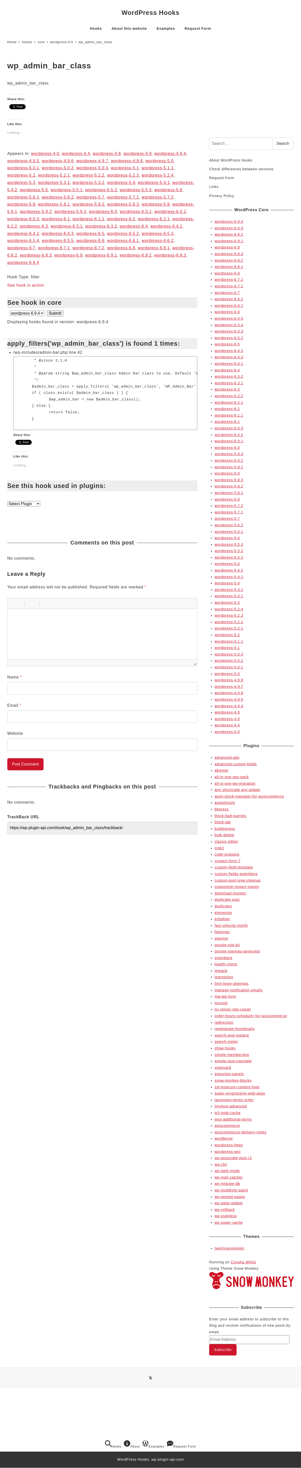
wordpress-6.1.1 (88, 219)
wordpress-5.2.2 (88, 175)
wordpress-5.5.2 (101, 190)
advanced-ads (227, 757)
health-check (226, 964)
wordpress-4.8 (107, 153)
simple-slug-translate (233, 1061)
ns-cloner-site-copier (233, 1009)
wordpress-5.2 (21, 175)
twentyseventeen (230, 1248)
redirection (224, 1022)
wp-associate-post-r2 (233, 1158)
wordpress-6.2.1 (154, 219)
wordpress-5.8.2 (88, 204)
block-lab (223, 822)
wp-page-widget (229, 1203)
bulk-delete (224, 835)
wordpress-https (229, 1145)
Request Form (221, 178)
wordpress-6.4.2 (23, 233)
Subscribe (223, 1350)
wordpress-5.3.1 (54, 182)
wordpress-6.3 (34, 226)
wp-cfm (221, 1164)
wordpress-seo (228, 1152)
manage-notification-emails (239, 990)
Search (283, 143)
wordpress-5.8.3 (123, 204)
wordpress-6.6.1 (123, 240)
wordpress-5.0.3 (92, 168)
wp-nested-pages (230, 1197)
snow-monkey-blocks (233, 1080)
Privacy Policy (221, 196)
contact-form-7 (228, 861)
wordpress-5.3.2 (88, 182)
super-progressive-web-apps (240, 1093)
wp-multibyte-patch (231, 1190)
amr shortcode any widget (237, 790)
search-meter (226, 1042)
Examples (153, 1444)
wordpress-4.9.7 (92, 161)
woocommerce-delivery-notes (241, 1132)
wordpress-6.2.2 (229, 396)
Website (15, 733)
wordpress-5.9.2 (36, 211)
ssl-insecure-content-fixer (237, 1087)
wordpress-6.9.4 (23, 262)
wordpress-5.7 (90, 197)
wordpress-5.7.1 (123, 197)
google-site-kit (227, 945)
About (132, 1444)
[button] (13, 603)
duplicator (223, 906)
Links (213, 187)
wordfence (224, 1138)
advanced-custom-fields (236, 764)
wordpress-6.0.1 (136, 211)
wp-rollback (225, 1210)
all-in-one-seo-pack (232, 777)
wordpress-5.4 (121, 182)
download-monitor (230, 893)
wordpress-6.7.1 (54, 248)
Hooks (113, 1444)
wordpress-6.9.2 (136, 255)
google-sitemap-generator (237, 951)
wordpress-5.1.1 (158, 168)
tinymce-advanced (231, 1106)
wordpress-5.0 (159, 161)
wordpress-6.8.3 (36, 255)
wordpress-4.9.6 (58, 161)
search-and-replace (232, 1035)
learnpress (224, 977)
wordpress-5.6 (168, 190)
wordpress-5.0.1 (23, 168)
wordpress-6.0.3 (23, 219)
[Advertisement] (251, 94)
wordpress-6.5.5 (58, 240)
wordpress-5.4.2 (229, 570)
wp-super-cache (229, 1222)
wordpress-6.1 (56, 219)
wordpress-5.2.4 (158, 175)
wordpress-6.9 (68, 255)
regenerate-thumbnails (235, 1029)
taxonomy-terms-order (234, 1100)
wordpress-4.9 (138, 153)
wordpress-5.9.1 (229, 467)
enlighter (222, 919)
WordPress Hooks (151, 12)
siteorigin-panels (229, 1074)
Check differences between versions (241, 169)
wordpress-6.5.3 (158, 233)
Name (14, 677)
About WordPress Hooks (230, 160)
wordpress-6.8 (121, 248)
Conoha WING (243, 1262)
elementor (223, 913)
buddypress (225, 829)
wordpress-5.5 (34, 190)
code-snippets (227, 854)
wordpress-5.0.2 (58, 168)
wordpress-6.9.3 (170, 255)
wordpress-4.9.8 (127, 161)
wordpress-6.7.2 (88, 248)
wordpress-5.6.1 (23, 197)
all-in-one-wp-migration (235, 783)
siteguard (223, 1068)
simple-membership (232, 1055)
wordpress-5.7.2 (158, 197)
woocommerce (227, 1126)
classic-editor (226, 841)
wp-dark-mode (227, 1171)
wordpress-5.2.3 (123, 175)
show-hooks (225, 1048)
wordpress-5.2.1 (54, 175)
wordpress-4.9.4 (170, 153)
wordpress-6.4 (134, 226)
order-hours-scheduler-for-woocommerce (251, 1016)
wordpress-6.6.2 (158, 240)
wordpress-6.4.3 (58, 233)
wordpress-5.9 (156, 204)
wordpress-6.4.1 (166, 226)
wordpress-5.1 (125, 168)
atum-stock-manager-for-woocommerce (249, 796)
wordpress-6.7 (21, 248)
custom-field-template (234, 867)
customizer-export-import (237, 887)
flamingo (222, 932)
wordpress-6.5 (90, 233)
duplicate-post (227, 900)
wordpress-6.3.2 (101, 226)
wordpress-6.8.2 (229, 260)
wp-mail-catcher (229, 1177)
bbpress (222, 809)
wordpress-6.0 (103, 211)
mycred (221, 1003)
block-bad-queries (231, 816)
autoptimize (225, 803)
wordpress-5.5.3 (136, 190)
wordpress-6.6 (90, 240)
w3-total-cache (228, 1113)
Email (14, 705)
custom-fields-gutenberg (236, 874)
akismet (222, 770)
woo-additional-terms (233, 1119)
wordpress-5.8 (21, 204)
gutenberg (224, 958)
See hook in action (25, 285)
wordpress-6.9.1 (101, 255)
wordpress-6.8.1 (154, 248)
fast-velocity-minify (231, 925)
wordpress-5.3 (21, 182)
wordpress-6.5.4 (23, 240)
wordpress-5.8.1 (54, 204)
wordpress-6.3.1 (67, 226)
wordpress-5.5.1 (67, 190)
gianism (222, 938)
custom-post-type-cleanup (238, 880)
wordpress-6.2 (121, 219)
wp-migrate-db (227, 1184)
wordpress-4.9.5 (23, 161)
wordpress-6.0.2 (170, 211)
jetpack (221, 971)
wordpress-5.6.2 (58, 197)
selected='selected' (27, 313)
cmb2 (219, 848)
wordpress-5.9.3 (70, 211)
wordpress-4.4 (76, 153)
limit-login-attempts (232, 984)
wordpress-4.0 (45, 153)
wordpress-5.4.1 (154, 182)
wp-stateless (226, 1216)
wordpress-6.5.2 (123, 233)
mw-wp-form (225, 996)
